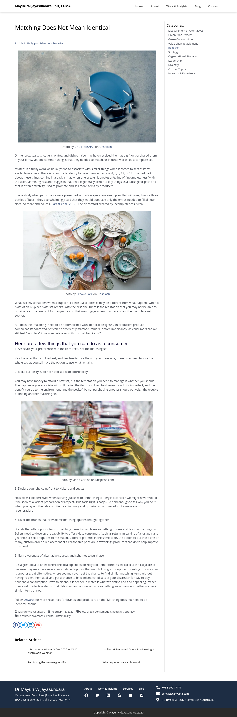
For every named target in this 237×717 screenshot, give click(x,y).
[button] (16, 625)
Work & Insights (176, 6)
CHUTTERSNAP (84, 147)
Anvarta (29, 600)
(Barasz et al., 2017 (63, 204)
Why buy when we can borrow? (121, 662)
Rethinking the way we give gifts (47, 662)
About (155, 6)
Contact (213, 6)
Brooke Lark (84, 294)
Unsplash (105, 147)
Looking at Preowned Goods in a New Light (128, 649)
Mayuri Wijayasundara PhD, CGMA (43, 6)
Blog (198, 6)
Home (139, 6)
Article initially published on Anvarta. (39, 43)
